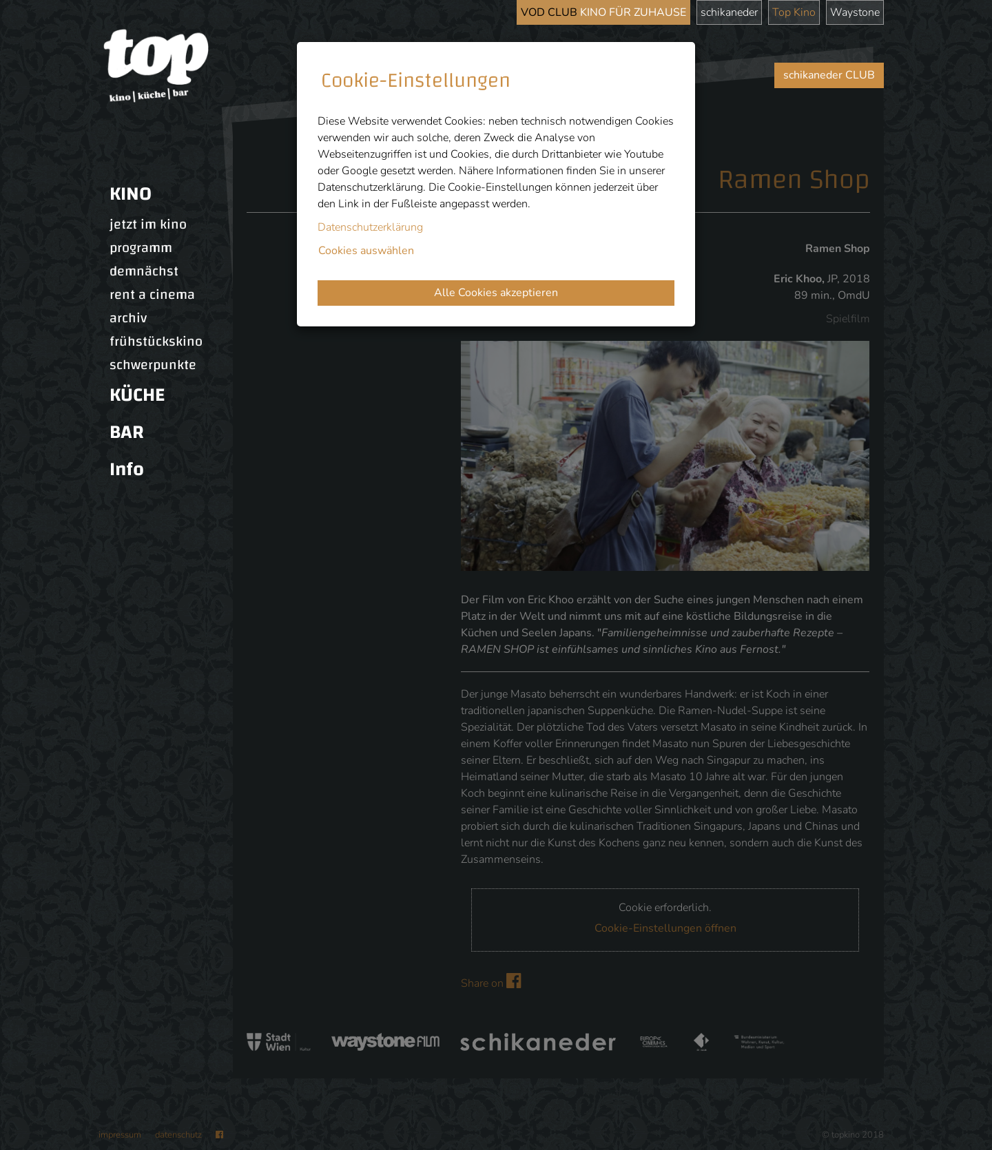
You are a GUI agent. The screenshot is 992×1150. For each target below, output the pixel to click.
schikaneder (729, 12)
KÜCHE (137, 394)
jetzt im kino (148, 224)
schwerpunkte (153, 365)
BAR (127, 432)
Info (127, 469)
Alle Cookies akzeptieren (496, 292)
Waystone (855, 12)
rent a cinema (152, 294)
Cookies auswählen (366, 250)
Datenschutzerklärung (370, 227)
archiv (128, 318)
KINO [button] (131, 193)
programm (141, 248)
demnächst (144, 271)
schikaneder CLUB (829, 75)
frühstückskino (156, 341)
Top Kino (794, 12)
